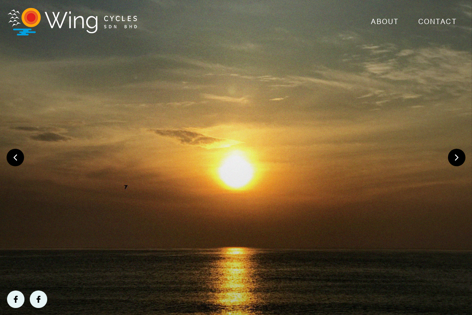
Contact (437, 21)
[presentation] (15, 157)
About (385, 21)
